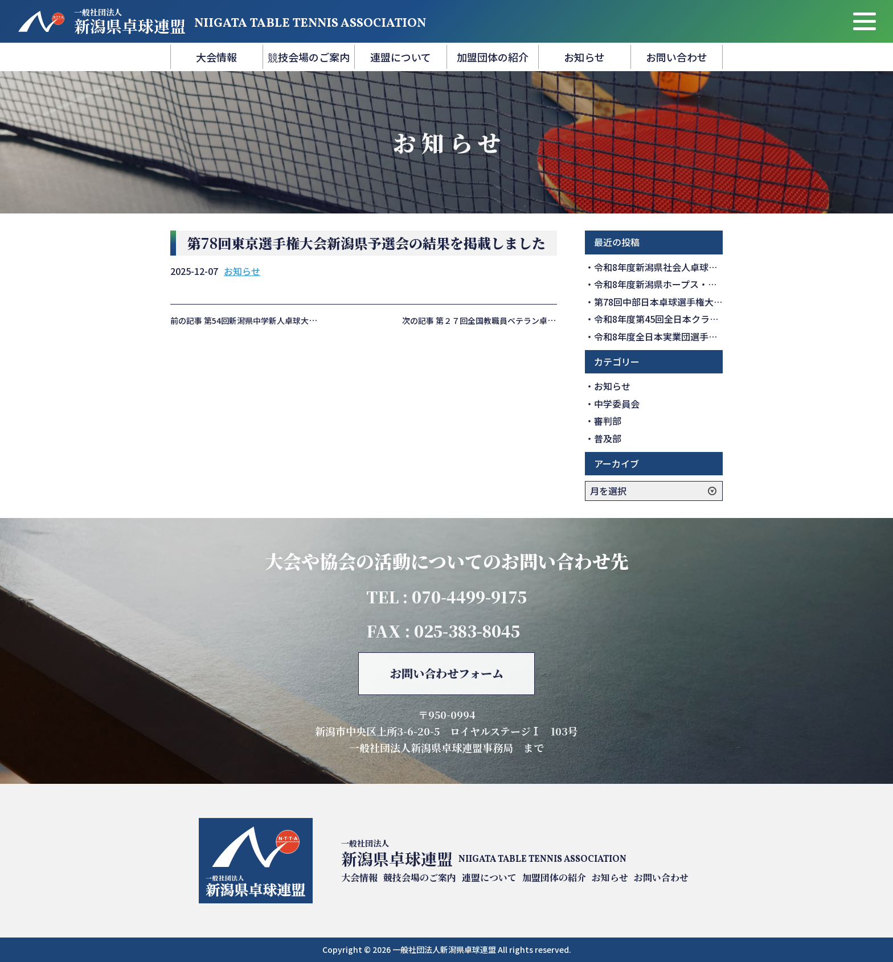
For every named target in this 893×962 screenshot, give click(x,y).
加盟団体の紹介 (493, 57)
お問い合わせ (676, 57)
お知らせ (584, 57)
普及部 (607, 438)
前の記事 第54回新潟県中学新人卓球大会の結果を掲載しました (283, 320)
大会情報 (216, 57)
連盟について (400, 57)
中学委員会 (617, 403)
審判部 (607, 420)
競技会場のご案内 (309, 57)
